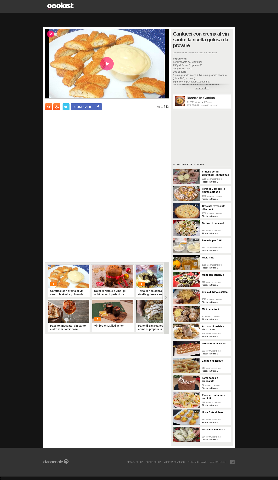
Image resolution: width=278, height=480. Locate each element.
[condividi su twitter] (66, 106)
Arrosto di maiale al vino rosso (213, 328)
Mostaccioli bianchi (213, 429)
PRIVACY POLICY (135, 462)
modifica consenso (174, 462)
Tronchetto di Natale (214, 343)
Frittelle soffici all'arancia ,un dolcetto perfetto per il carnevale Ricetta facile (216, 173)
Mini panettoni (210, 309)
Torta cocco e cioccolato (210, 379)
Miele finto (208, 257)
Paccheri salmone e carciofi (213, 397)
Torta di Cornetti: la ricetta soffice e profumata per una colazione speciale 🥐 (215, 190)
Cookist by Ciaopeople (197, 462)
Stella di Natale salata (215, 292)
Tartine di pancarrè (213, 223)
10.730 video (194, 102)
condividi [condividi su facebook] (82, 107)
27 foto (208, 102)
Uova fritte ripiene (212, 412)
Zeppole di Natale (212, 360)
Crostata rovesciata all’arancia (213, 208)
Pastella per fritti (212, 240)
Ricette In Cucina (201, 98)
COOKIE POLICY (153, 462)
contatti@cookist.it (217, 462)
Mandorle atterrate (213, 274)
